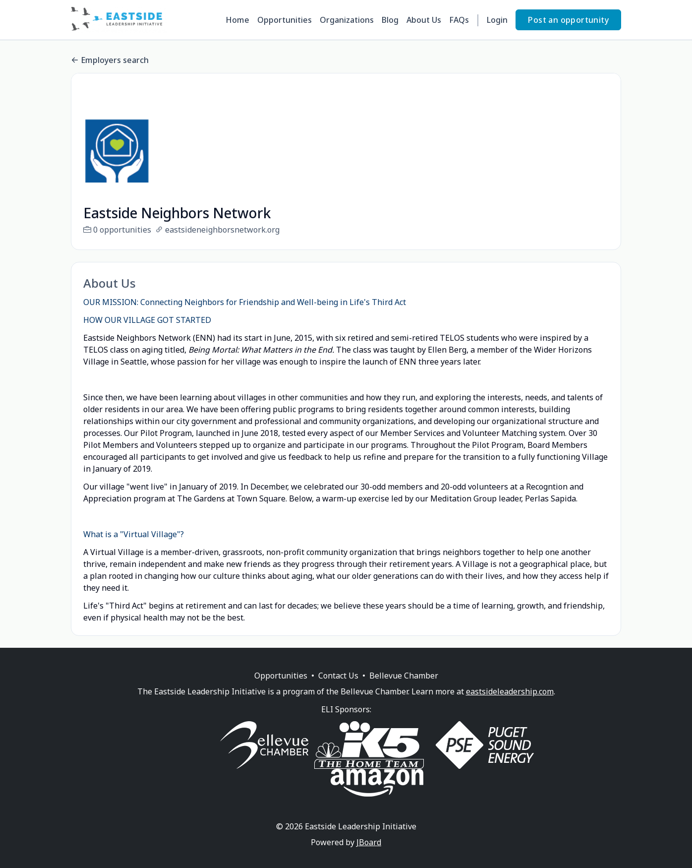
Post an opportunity (568, 19)
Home (237, 19)
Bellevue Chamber (403, 687)
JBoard (368, 854)
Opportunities (284, 19)
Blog (390, 19)
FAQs (459, 19)
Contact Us (338, 687)
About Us (423, 19)
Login (497, 19)
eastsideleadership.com (510, 703)
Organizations (347, 19)
